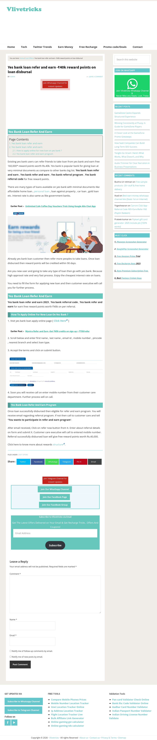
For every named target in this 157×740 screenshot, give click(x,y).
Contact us (95, 737)
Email (13, 635)
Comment (15, 573)
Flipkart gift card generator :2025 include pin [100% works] (131, 223)
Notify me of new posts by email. (27, 656)
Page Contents (19, 139)
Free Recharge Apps (126, 263)
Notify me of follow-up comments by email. (32, 651)
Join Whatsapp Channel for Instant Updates (55, 85)
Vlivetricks (24, 9)
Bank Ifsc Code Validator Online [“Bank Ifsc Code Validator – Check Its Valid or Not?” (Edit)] (130, 703)
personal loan (41, 191)
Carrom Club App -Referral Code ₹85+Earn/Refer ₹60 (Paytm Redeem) (131, 209)
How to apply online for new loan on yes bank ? (39, 150)
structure (58, 444)
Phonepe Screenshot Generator (132, 241)
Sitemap (122, 737)
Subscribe (55, 545)
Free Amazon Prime (126, 256)
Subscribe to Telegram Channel (23, 710)
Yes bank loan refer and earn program (34, 153)
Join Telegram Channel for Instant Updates (55, 480)
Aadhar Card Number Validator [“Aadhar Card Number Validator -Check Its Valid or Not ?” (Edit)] (130, 706)
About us (84, 737)
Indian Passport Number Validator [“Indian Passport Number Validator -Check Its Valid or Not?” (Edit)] (131, 710)
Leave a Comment (96, 77)
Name (13, 619)
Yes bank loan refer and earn (26, 143)
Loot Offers (23, 455)
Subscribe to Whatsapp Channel (24, 701)
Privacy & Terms (109, 737)
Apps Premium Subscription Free (132, 270)
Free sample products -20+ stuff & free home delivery (131, 185)
